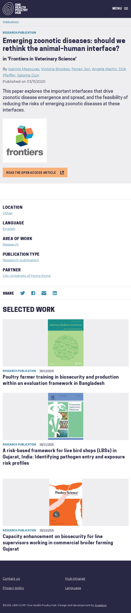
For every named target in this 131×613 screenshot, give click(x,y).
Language (73, 588)
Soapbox (101, 605)
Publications (11, 21)
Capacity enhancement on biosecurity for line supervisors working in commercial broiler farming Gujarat (58, 543)
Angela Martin (104, 69)
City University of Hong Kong (27, 276)
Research (11, 244)
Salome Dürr (28, 75)
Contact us (11, 579)
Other (8, 213)
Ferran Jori (81, 69)
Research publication (21, 260)
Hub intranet (75, 579)
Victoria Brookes (55, 69)
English (9, 229)
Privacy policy (13, 588)
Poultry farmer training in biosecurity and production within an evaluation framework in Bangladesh (61, 380)
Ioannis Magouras (23, 69)
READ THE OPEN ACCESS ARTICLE (35, 172)
